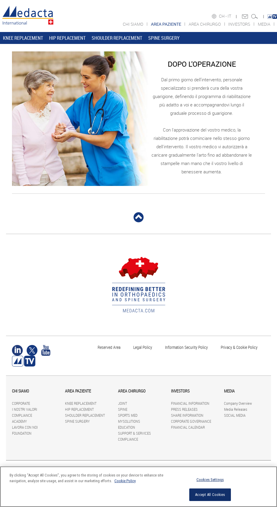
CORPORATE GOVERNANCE (191, 421)
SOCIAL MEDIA (235, 415)
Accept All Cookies (210, 494)
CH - (223, 16)
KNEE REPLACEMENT (23, 38)
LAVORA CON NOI (25, 427)
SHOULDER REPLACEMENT (117, 38)
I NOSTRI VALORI (24, 409)
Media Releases (235, 409)
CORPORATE (21, 403)
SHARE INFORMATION (187, 415)
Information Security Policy (186, 347)
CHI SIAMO (133, 24)
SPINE (122, 409)
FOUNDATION (21, 433)
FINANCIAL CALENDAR (188, 427)
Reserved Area (109, 347)
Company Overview (238, 403)
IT (230, 16)
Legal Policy (142, 347)
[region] (138, 486)
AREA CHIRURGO (205, 24)
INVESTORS (239, 24)
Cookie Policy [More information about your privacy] (125, 481)
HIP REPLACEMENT (67, 38)
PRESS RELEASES (184, 409)
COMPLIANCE (22, 415)
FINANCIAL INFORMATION (190, 403)
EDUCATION (126, 427)
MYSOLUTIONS (129, 421)
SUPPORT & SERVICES (134, 433)
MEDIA (264, 24)
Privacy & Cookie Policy (239, 347)
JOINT (122, 403)
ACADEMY (19, 421)
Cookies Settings (210, 479)
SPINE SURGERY (164, 38)
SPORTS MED (127, 415)
